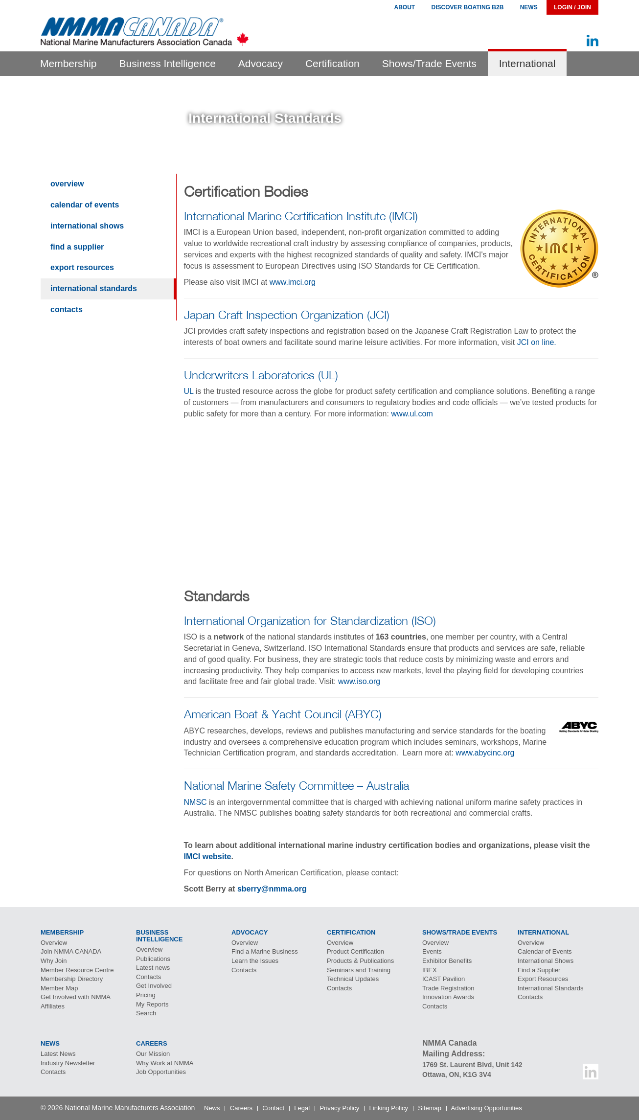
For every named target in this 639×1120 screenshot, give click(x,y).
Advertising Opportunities (486, 1108)
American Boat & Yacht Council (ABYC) (283, 714)
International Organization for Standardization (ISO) (310, 620)
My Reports (152, 1004)
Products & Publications (360, 960)
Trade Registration (448, 988)
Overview (67, 184)
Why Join (54, 960)
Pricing (146, 995)
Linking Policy (389, 1108)
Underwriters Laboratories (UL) (261, 375)
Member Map (59, 988)
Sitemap (429, 1108)
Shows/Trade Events (429, 63)
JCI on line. (536, 342)
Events (432, 951)
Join (71, 951)
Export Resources (82, 267)
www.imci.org (293, 282)
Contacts (66, 309)
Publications (153, 958)
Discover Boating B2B (468, 7)
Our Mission (153, 1053)
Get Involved (154, 985)
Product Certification (355, 951)
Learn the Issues (254, 960)
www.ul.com (412, 414)
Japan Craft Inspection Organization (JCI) (286, 314)
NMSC (195, 802)
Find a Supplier (77, 247)
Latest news (153, 967)
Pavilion (443, 979)
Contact (273, 1108)
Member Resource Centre (77, 970)
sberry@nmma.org (272, 889)
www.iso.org (359, 681)
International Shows (87, 226)
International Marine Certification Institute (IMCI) (301, 216)
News (529, 7)
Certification (332, 63)
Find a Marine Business (264, 951)
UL (189, 391)
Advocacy (260, 63)
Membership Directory (72, 979)
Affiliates (53, 1006)
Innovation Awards (448, 997)
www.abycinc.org (485, 753)
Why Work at (165, 1063)
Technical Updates (353, 979)
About (404, 7)
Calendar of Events (84, 205)
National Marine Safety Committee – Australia (296, 785)
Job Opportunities (161, 1071)
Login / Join (572, 7)
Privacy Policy (339, 1108)
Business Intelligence (167, 63)
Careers (241, 1108)
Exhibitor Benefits (447, 960)
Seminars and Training (358, 970)
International (527, 63)
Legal (302, 1108)
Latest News (58, 1053)
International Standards (93, 288)
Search (146, 1013)
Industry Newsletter (68, 1063)
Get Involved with (76, 997)
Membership (68, 63)
